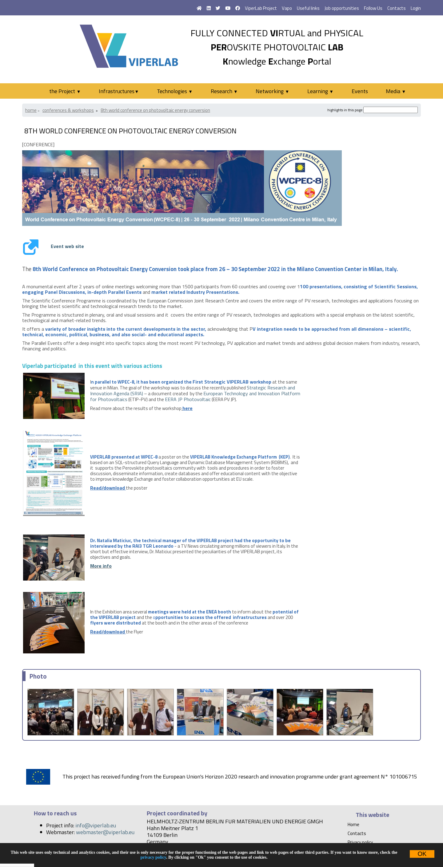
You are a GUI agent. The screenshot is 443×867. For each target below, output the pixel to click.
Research (224, 91)
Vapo (287, 8)
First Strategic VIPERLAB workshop (232, 381)
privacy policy (153, 857)
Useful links (308, 8)
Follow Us (373, 8)
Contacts (396, 8)
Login (416, 8)
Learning (320, 91)
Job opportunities (342, 8)
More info (101, 565)
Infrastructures (119, 91)
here (187, 408)
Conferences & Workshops (68, 110)
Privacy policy (360, 842)
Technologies (175, 91)
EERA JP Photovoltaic (188, 399)
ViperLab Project (261, 8)
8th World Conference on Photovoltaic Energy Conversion (155, 110)
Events (360, 91)
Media (396, 91)
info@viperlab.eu (95, 825)
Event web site (67, 246)
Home (31, 110)
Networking (272, 91)
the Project (65, 91)
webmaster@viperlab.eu (105, 832)
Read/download (107, 487)
